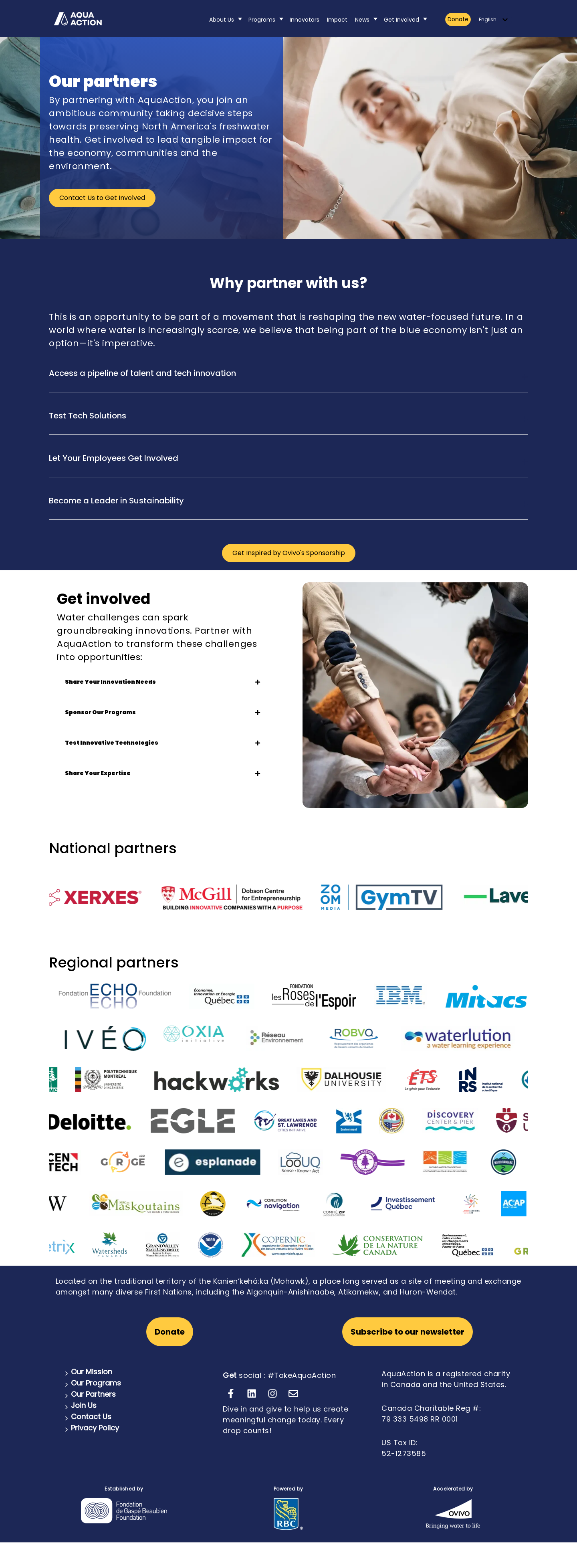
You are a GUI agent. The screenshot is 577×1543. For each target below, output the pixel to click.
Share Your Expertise (162, 773)
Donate (458, 19)
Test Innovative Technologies (162, 743)
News (362, 20)
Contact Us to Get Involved (102, 197)
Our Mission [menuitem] (91, 1372)
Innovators (304, 20)
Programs (261, 20)
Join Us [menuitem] (84, 1405)
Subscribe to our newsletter (407, 1331)
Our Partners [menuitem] (93, 1394)
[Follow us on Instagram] (272, 1393)
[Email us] (293, 1393)
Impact (337, 20)
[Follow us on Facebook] (231, 1393)
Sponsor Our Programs (162, 712)
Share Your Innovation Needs (162, 682)
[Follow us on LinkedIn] (252, 1393)
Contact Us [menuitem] (91, 1417)
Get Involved (401, 20)
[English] (493, 19)
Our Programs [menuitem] (96, 1383)
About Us (221, 20)
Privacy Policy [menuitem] (95, 1428)
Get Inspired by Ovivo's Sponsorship (288, 552)
